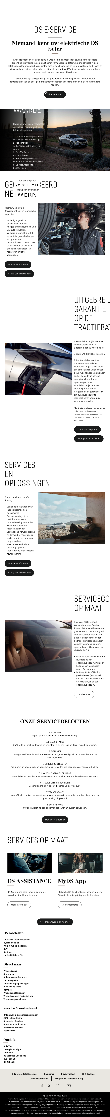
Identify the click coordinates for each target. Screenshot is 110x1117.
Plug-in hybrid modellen (15, 946)
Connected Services (13, 1021)
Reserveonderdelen (13, 1027)
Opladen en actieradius (14, 977)
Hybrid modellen (11, 942)
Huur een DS (9, 1059)
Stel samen (8, 974)
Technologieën (10, 980)
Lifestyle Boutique (12, 1049)
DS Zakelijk (9, 1062)
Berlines (7, 952)
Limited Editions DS (12, 955)
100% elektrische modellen (16, 939)
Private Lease (10, 971)
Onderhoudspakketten (14, 1024)
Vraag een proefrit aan (14, 999)
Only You (7, 1046)
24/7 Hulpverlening (12, 1018)
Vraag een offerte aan (14, 993)
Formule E (8, 1052)
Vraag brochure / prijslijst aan (18, 996)
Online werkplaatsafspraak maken (20, 1015)
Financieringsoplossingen (16, 983)
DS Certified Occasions (14, 1055)
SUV (5, 949)
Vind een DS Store (12, 986)
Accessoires (9, 1030)
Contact (7, 990)
